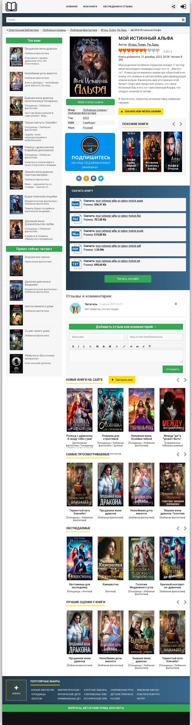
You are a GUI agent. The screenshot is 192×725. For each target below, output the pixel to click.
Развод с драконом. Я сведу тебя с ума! (79, 437)
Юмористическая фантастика (76, 690)
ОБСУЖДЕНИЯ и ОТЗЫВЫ (118, 6)
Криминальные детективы (74, 698)
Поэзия (115, 698)
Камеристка (110, 584)
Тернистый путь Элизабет (79, 512)
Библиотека (30, 6)
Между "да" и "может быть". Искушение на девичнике (172, 437)
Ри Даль (122, 30)
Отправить (172, 369)
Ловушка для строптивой (110, 437)
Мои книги (90, 6)
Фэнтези (36, 698)
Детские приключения (124, 694)
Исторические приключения (101, 698)
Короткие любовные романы (101, 690)
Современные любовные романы (104, 694)
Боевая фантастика (43, 690)
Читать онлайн (128, 279)
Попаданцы (38, 694)
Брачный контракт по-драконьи (172, 586)
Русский (88, 127)
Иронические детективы (73, 694)
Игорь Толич (108, 30)
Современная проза (122, 690)
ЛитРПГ (141, 698)
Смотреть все (122, 379)
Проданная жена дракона (111, 512)
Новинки (71, 6)
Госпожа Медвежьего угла (141, 586)
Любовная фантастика (82, 113)
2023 (86, 117)
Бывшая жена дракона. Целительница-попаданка (141, 660)
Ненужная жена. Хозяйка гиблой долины (141, 437)
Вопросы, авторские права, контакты (96, 708)
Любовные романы (94, 109)
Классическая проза (150, 694)
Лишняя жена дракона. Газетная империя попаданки (172, 512)
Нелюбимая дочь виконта (141, 512)
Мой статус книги (90, 102)
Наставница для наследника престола (79, 586)
